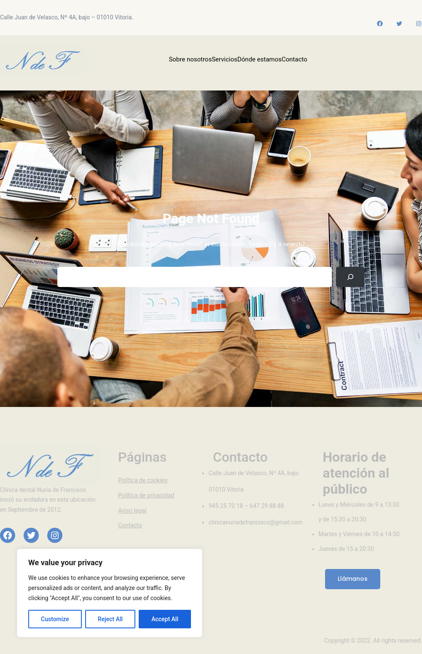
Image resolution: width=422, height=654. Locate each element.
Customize (55, 619)
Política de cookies (142, 480)
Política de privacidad (146, 495)
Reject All (110, 619)
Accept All (164, 619)
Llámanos (353, 578)
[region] (109, 593)
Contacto (130, 525)
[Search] (350, 277)
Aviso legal (132, 510)
